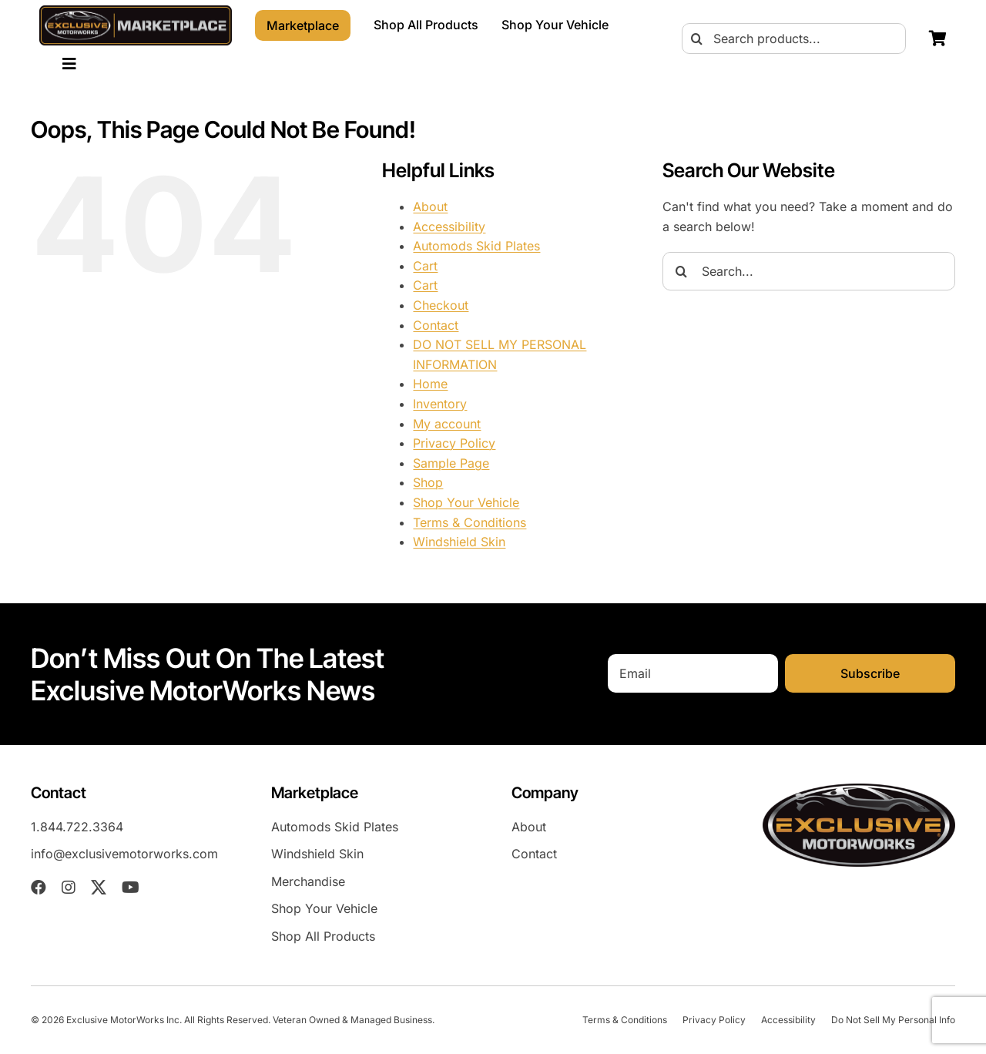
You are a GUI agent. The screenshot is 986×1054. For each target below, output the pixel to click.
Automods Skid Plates (476, 245)
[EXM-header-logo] (859, 789)
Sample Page (451, 463)
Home (430, 383)
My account (447, 423)
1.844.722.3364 (77, 826)
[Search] (697, 38)
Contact (435, 325)
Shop (428, 482)
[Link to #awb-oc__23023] (69, 64)
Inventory (440, 403)
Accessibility (449, 226)
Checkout (440, 305)
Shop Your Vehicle (466, 502)
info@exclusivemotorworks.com (124, 853)
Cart (425, 266)
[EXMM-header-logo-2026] (135, 11)
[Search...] (808, 271)
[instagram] (68, 887)
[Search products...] (794, 38)
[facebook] (38, 887)
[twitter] (98, 887)
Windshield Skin (459, 541)
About (430, 206)
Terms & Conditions (469, 522)
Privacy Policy (454, 443)
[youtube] (130, 887)
